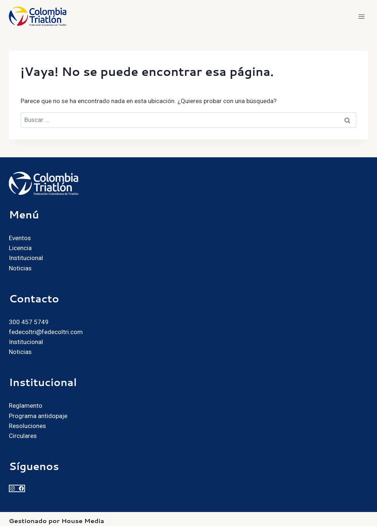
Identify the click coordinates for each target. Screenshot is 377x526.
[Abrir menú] (361, 16)
